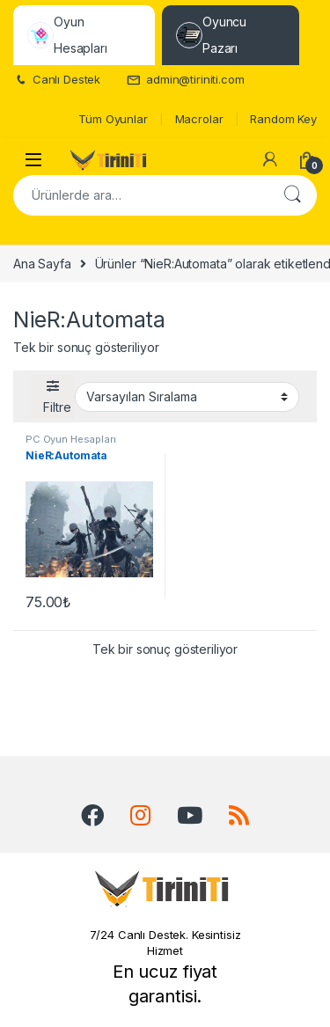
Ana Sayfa (42, 263)
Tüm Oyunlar (112, 119)
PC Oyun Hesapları (71, 439)
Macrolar (199, 119)
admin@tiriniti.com (185, 79)
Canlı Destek (56, 79)
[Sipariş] (187, 397)
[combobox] (140, 195)
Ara (292, 195)
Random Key (283, 119)
